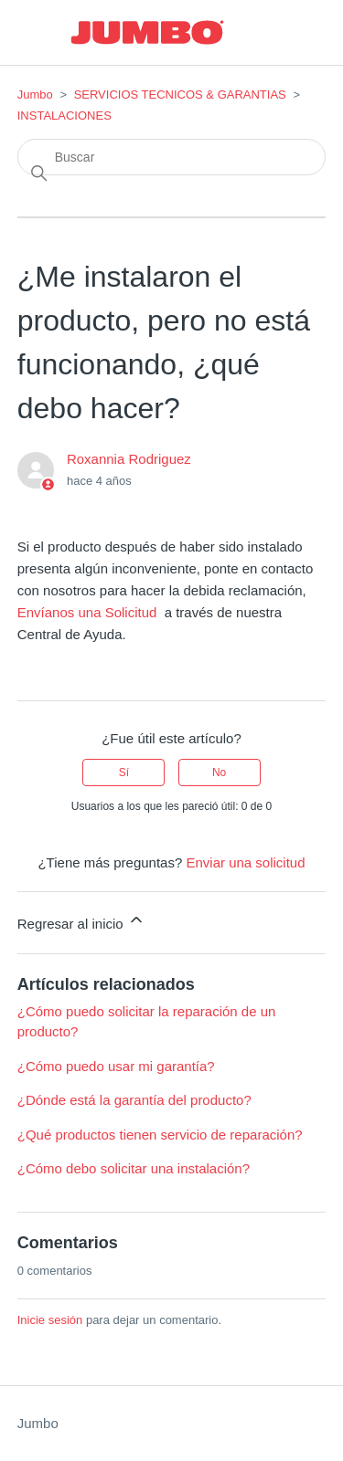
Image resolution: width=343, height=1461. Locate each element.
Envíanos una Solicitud (87, 612)
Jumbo (35, 94)
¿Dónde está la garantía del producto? (134, 1100)
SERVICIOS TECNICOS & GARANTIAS (180, 94)
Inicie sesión (50, 1320)
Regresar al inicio (81, 920)
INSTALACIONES (64, 115)
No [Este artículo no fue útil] (219, 772)
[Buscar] (172, 157)
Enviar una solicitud (245, 862)
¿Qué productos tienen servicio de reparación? (160, 1134)
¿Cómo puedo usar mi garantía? (116, 1066)
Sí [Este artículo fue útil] (124, 772)
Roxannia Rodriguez (129, 459)
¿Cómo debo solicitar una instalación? (133, 1168)
